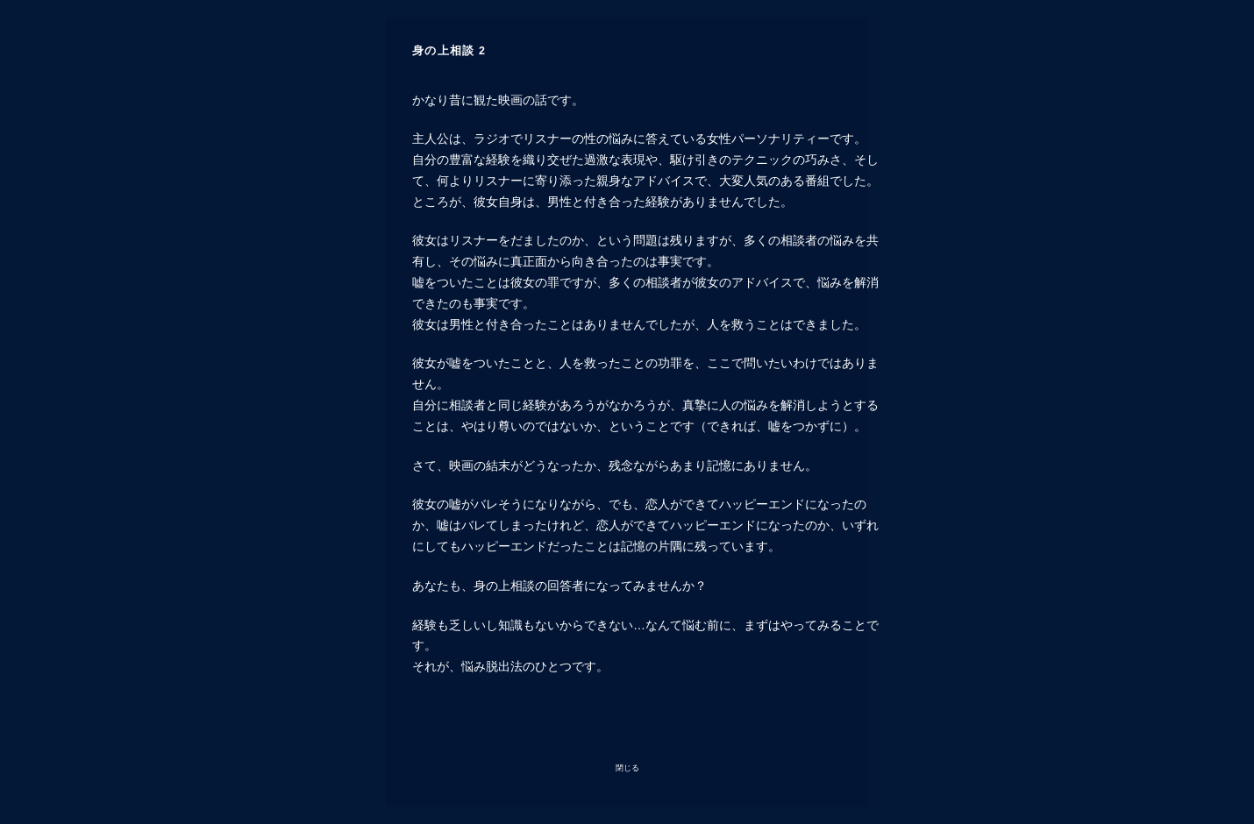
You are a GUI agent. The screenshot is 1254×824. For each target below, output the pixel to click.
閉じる (627, 768)
